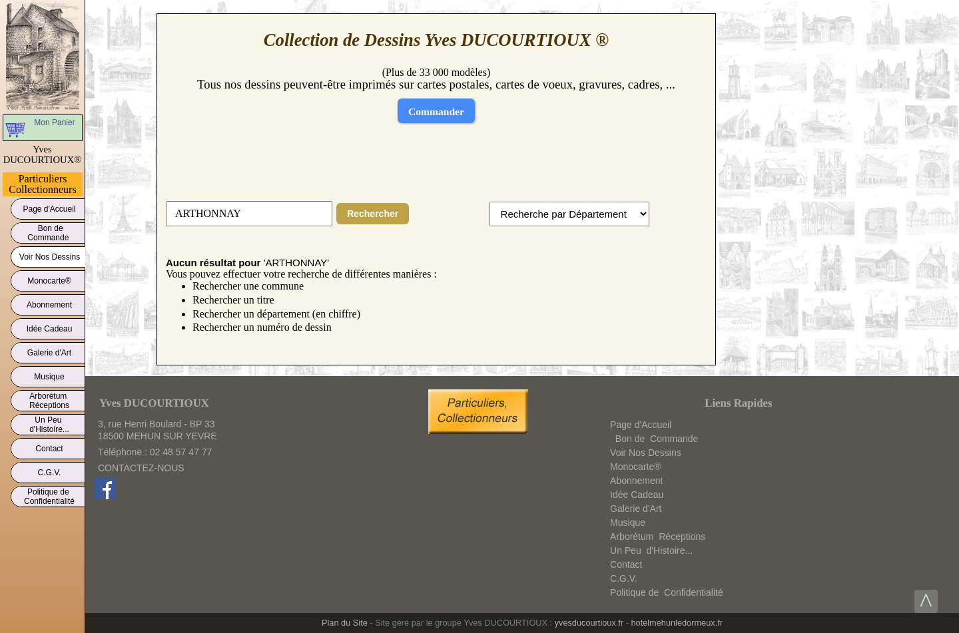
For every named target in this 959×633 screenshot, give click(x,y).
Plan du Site (345, 623)
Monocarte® (49, 278)
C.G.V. (49, 470)
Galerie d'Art (49, 350)
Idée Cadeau (49, 326)
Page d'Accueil (49, 206)
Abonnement (49, 302)
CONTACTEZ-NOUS (141, 468)
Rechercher (372, 213)
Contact (49, 446)
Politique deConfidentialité (49, 496)
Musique (49, 374)
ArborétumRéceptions (49, 400)
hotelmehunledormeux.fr (677, 623)
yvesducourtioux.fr (589, 623)
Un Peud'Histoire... (49, 424)
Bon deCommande (49, 233)
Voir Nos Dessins (49, 254)
